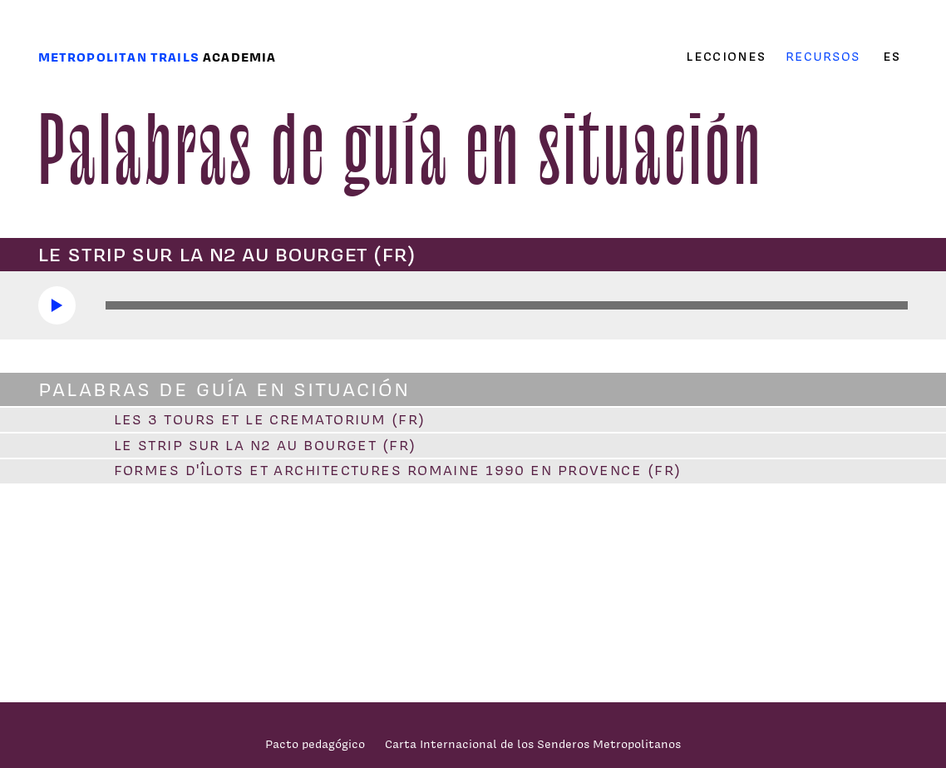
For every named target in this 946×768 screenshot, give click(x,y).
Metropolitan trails (119, 57)
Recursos (823, 56)
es (891, 56)
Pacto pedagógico (315, 743)
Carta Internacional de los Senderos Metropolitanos (533, 743)
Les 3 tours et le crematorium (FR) (270, 419)
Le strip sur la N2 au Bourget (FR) (265, 445)
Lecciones (726, 56)
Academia (239, 57)
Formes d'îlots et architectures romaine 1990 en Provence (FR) (398, 470)
